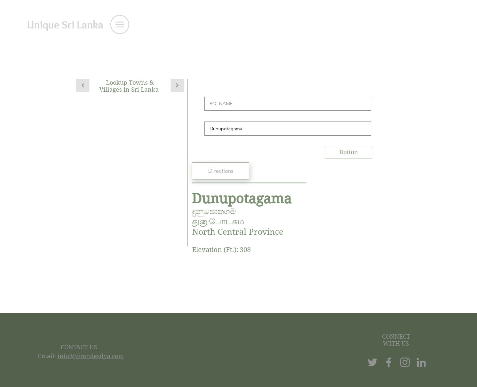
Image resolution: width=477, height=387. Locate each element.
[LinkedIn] (421, 362)
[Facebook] (388, 362)
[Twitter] (372, 362)
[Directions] (220, 170)
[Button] (348, 152)
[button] (119, 24)
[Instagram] (404, 362)
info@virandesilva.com (91, 356)
